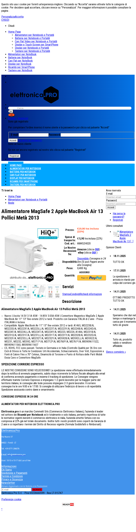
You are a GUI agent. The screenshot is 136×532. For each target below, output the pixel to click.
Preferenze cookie (11, 499)
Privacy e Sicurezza (12, 479)
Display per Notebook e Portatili (32, 47)
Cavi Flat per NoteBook (20, 60)
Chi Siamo (6, 469)
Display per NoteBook (19, 64)
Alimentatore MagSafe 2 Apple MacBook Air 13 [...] (123, 236)
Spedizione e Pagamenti (14, 473)
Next (58, 263)
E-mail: (109, 193)
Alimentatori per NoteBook (22, 54)
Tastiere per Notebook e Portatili (32, 51)
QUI (97, 249)
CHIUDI (5, 20)
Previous (3, 263)
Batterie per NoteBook (20, 57)
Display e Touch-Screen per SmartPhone (36, 44)
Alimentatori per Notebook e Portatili (34, 35)
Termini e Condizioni (12, 476)
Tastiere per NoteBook (20, 70)
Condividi (75, 294)
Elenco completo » (116, 351)
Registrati (118, 220)
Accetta (19, 16)
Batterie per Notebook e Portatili (32, 38)
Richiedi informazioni (91, 294)
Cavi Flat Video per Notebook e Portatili (36, 41)
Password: (111, 200)
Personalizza (8, 16)
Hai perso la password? (30, 140)
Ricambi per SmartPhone (21, 67)
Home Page (14, 31)
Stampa (66, 294)
